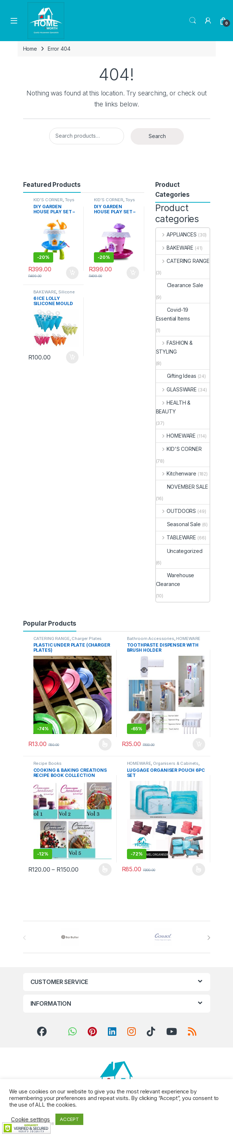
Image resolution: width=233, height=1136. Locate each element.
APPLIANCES (176, 234)
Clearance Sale (179, 285)
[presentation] (208, 937)
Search (193, 21)
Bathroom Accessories (150, 638)
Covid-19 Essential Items (173, 314)
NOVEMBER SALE (182, 487)
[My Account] (208, 20)
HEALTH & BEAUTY (173, 407)
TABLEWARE (176, 537)
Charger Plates (87, 638)
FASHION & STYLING (174, 347)
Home (30, 49)
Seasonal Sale (178, 524)
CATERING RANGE (183, 261)
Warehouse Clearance (175, 579)
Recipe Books (47, 763)
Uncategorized (179, 551)
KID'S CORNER (48, 199)
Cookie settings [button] (30, 1119)
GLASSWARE (176, 389)
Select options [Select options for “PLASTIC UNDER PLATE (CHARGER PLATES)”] (105, 744)
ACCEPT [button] (69, 1119)
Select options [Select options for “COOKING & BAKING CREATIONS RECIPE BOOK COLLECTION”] (105, 869)
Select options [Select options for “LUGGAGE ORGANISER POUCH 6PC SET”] (198, 869)
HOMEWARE (176, 436)
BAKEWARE (45, 291)
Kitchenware (176, 473)
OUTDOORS (176, 511)
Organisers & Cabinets (176, 763)
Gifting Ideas (176, 376)
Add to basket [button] (72, 273)
